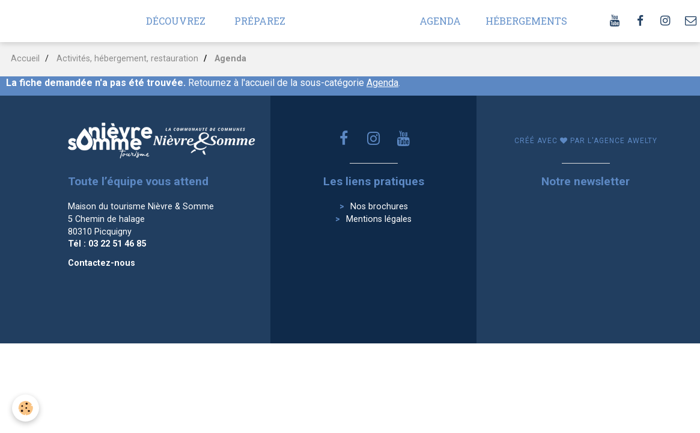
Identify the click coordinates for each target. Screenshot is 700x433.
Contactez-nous (101, 263)
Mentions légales (379, 219)
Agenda (440, 20)
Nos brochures (379, 206)
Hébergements (526, 20)
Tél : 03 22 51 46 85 (107, 244)
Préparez (259, 20)
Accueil (25, 59)
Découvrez (175, 20)
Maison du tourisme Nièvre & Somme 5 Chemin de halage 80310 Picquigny (141, 218)
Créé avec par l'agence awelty (585, 141)
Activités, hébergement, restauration (127, 59)
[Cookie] (25, 408)
